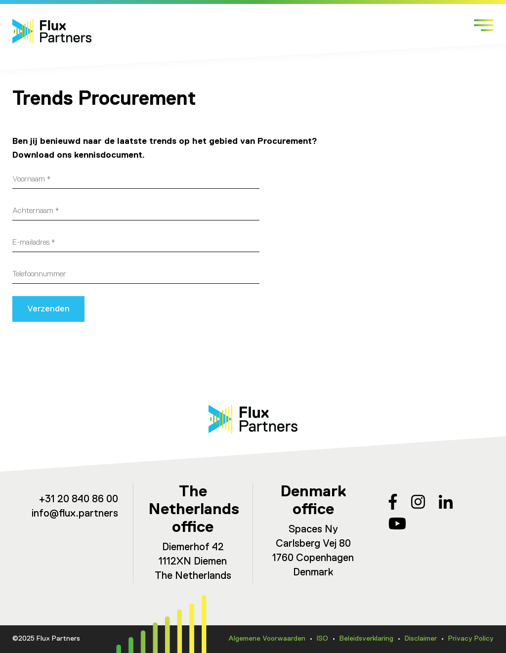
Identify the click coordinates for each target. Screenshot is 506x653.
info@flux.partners (75, 514)
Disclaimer (421, 638)
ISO (322, 638)
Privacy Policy (471, 638)
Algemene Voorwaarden (266, 638)
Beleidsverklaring (366, 638)
